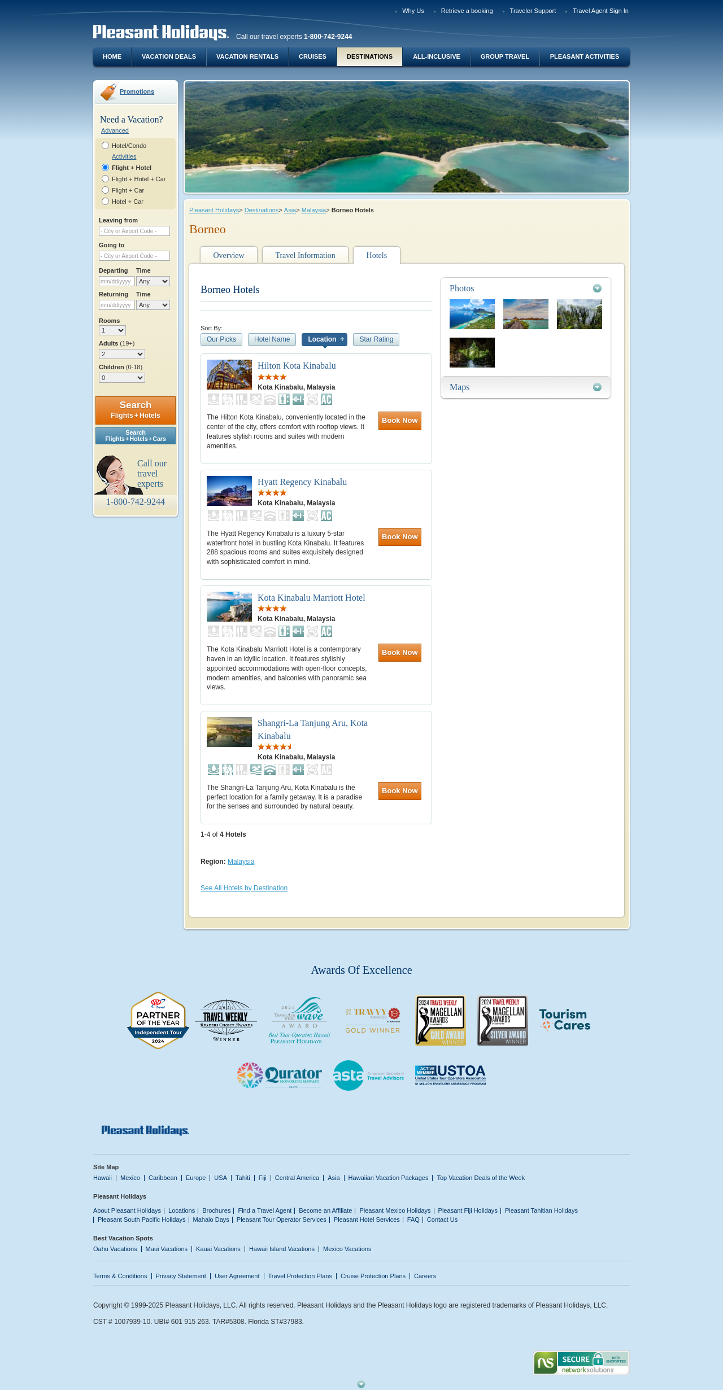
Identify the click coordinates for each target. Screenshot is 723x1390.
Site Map (106, 1167)
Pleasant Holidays (214, 210)
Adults (116, 343)
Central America (297, 1177)
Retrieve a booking (467, 10)
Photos (462, 288)
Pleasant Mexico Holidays (394, 1210)
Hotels (377, 255)
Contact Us (442, 1219)
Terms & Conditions (120, 1276)
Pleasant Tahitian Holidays (541, 1210)
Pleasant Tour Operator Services (281, 1219)
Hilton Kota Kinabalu (297, 365)
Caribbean (163, 1177)
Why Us (413, 10)
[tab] (526, 288)
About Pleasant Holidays (127, 1210)
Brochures (216, 1210)
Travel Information (305, 255)
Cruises (312, 56)
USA (220, 1177)
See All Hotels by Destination (244, 888)
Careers (425, 1276)
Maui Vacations (167, 1248)
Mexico (130, 1177)
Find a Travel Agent (264, 1210)
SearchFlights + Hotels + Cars (135, 435)
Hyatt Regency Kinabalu (302, 482)
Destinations (370, 56)
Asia (290, 210)
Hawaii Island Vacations (282, 1248)
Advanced (115, 130)
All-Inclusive (436, 56)
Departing (113, 270)
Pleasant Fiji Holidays (468, 1210)
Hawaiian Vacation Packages (389, 1177)
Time (143, 270)
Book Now (400, 420)
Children (120, 367)
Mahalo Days (211, 1219)
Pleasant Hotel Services (367, 1219)
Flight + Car (128, 190)
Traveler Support (533, 10)
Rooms (109, 320)
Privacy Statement (181, 1276)
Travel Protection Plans (300, 1276)
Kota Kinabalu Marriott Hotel (311, 597)
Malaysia (314, 210)
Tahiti (243, 1177)
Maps (460, 387)
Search (135, 409)
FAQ (413, 1219)
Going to (111, 245)
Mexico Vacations (347, 1248)
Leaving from (118, 220)
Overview (228, 255)
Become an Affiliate (325, 1210)
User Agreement (237, 1276)
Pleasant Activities (584, 56)
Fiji (263, 1177)
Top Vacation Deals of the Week (481, 1177)
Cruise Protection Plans (373, 1276)
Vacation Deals (169, 56)
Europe (196, 1177)
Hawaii (102, 1177)
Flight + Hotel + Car (139, 179)
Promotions (137, 91)
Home (112, 56)
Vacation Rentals (247, 56)
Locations (181, 1210)
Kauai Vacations (218, 1248)
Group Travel (505, 56)
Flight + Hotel (131, 167)
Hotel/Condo (129, 145)
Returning (113, 294)
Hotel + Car (127, 201)
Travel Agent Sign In (601, 10)
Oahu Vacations (115, 1248)
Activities (124, 156)
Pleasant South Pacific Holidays (142, 1219)
